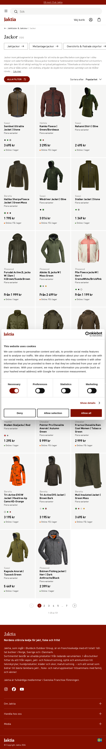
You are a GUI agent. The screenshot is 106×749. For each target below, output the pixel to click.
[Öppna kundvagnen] (99, 20)
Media (53, 723)
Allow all (86, 412)
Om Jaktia (53, 703)
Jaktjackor (15, 46)
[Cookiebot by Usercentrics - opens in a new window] (87, 334)
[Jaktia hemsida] (10, 19)
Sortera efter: (86, 79)
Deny (20, 412)
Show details (88, 403)
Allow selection (53, 412)
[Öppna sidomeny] (6, 11)
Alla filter (16, 79)
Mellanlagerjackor (46, 46)
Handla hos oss (53, 713)
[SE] (99, 742)
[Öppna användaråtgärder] (90, 19)
